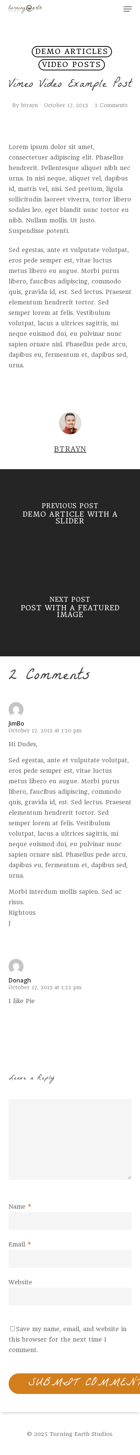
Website (20, 1282)
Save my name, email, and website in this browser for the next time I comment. (68, 1339)
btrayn (29, 105)
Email (20, 1244)
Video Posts (71, 64)
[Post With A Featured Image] (70, 609)
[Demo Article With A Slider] (70, 516)
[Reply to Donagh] (21, 1016)
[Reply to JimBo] (21, 938)
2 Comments (111, 105)
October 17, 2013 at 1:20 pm (45, 730)
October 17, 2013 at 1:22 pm (45, 987)
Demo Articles (71, 51)
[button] (128, 9)
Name (20, 1206)
